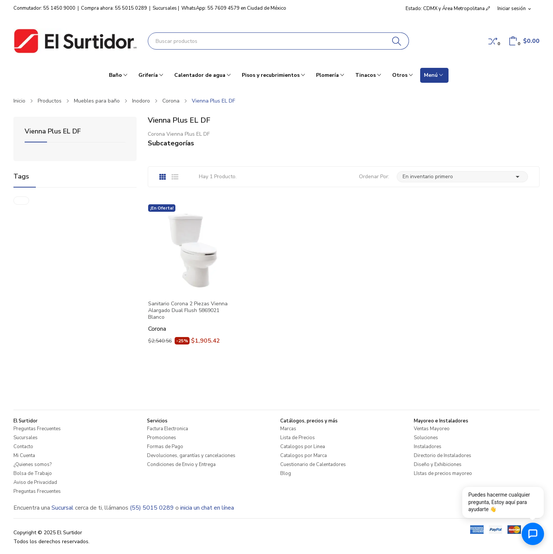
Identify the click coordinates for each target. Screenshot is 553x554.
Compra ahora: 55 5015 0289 (114, 8)
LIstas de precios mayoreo (443, 473)
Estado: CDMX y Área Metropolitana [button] (448, 8)
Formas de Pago (165, 446)
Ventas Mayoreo (432, 428)
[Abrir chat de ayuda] (533, 534)
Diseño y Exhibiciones (438, 464)
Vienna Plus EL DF (53, 132)
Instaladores (427, 446)
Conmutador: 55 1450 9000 (44, 8)
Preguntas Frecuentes (37, 428)
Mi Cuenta (24, 455)
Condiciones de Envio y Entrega (181, 464)
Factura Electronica (167, 428)
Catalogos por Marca (303, 455)
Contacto (23, 446)
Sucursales (165, 8)
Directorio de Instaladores (442, 455)
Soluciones (426, 437)
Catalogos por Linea (302, 446)
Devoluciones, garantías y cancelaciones (191, 455)
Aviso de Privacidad (35, 482)
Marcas (288, 428)
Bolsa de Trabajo (32, 473)
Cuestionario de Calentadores (313, 464)
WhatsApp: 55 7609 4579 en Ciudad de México (233, 8)
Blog (285, 473)
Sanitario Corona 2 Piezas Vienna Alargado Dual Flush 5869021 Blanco (188, 310)
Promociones (161, 437)
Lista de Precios (297, 437)
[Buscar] (397, 41)
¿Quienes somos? (32, 464)
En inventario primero (462, 176)
